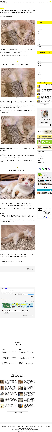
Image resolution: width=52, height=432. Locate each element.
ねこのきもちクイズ (41, 155)
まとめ (39, 44)
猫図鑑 (39, 153)
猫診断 (39, 160)
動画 (38, 37)
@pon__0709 (17, 45)
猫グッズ (39, 67)
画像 (23, 310)
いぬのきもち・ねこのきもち (6, 426)
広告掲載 (19, 426)
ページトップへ (26, 423)
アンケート (40, 48)
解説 (38, 42)
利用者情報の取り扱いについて (35, 426)
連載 (38, 31)
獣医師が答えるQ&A (41, 151)
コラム (19, 310)
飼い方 (39, 56)
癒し (11, 5)
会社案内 (20, 428)
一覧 (50, 52)
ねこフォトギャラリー (41, 158)
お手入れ (39, 54)
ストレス (39, 61)
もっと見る (45, 104)
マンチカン (6, 312)
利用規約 (23, 426)
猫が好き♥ (39, 26)
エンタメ (8, 5)
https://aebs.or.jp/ (46, 217)
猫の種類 (26, 310)
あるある (39, 63)
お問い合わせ (48, 426)
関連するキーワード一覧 (28, 315)
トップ (1, 5)
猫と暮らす (40, 24)
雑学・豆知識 (40, 65)
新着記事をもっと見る (17, 412)
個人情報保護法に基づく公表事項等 (27, 428)
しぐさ (39, 72)
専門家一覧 (43, 426)
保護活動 (39, 78)
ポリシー (27, 426)
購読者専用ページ (41, 162)
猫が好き (4, 5)
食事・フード (40, 70)
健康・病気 (40, 74)
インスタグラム (14, 310)
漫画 (38, 33)
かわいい (39, 59)
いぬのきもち (14, 426)
